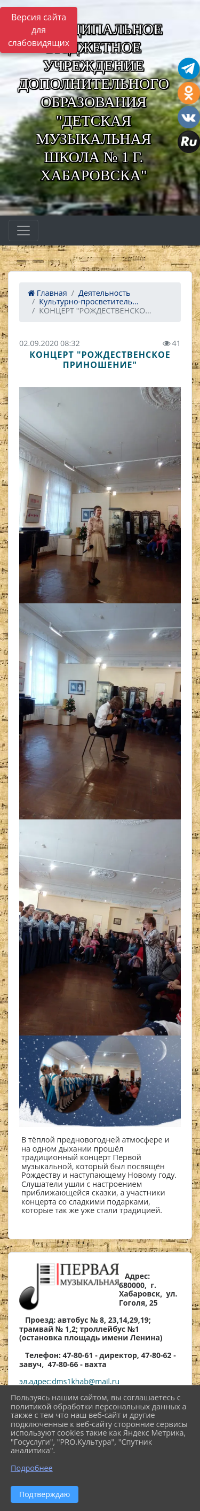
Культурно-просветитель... (88, 301)
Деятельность (104, 293)
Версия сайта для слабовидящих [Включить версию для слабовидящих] (38, 30)
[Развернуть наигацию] (23, 230)
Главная (47, 293)
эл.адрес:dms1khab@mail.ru (69, 1381)
